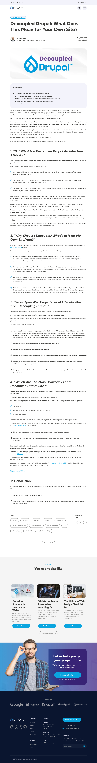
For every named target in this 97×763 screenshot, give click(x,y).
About (32, 728)
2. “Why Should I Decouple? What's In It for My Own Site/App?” (34, 96)
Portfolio (32, 725)
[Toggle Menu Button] (85, 8)
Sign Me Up (84, 746)
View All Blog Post (47, 633)
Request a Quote (66, 675)
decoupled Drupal (16, 247)
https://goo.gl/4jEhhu (17, 471)
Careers (32, 731)
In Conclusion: (19, 104)
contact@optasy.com (72, 728)
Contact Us (33, 744)
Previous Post (48, 543)
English (82, 2)
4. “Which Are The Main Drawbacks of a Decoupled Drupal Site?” (34, 101)
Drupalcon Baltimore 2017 (59, 463)
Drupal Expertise (18, 17)
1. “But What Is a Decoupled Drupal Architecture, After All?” (33, 93)
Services (32, 722)
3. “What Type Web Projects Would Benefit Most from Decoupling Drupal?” (37, 98)
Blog (31, 747)
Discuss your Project (71, 719)
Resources (33, 734)
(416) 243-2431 (18, 2)
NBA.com (20, 454)
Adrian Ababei (21, 38)
